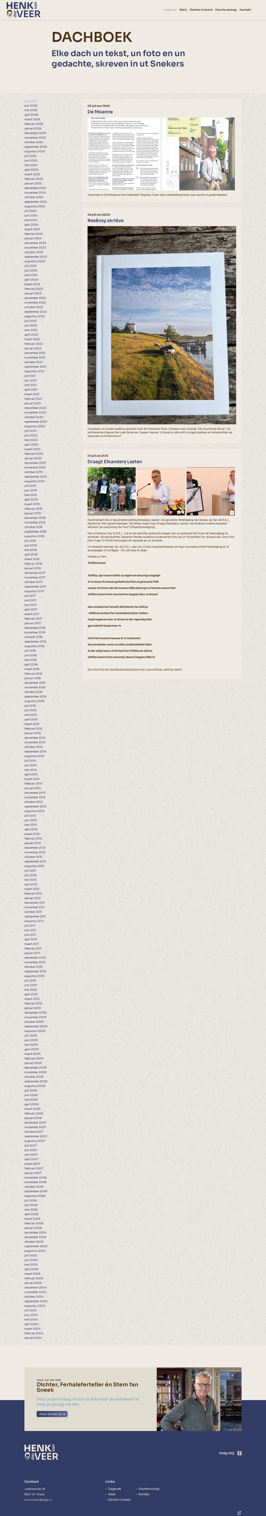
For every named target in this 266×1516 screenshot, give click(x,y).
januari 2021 (32, 403)
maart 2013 (31, 834)
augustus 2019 (34, 481)
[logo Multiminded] (239, 1513)
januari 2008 (33, 1118)
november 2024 (35, 192)
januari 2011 (32, 953)
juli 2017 (30, 596)
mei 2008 (31, 1099)
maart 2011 (31, 944)
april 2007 (31, 1159)
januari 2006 (33, 1228)
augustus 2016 (34, 646)
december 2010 (35, 957)
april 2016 (30, 664)
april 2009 (31, 1049)
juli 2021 (30, 376)
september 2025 (35, 147)
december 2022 (35, 298)
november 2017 (34, 577)
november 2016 (34, 632)
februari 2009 (33, 1058)
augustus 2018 (34, 536)
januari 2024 (33, 238)
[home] (24, 10)
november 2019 (34, 467)
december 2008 (35, 1067)
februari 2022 (33, 344)
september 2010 (35, 971)
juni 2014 (30, 765)
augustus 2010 (34, 976)
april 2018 (30, 554)
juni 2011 (30, 930)
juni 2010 (30, 985)
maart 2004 (32, 1329)
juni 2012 (30, 875)
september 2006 (35, 1191)
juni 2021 (30, 380)
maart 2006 (32, 1219)
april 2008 (31, 1104)
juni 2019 (30, 490)
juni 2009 (31, 1040)
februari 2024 (33, 234)
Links (110, 1482)
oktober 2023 (33, 252)
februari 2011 (33, 948)
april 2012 (30, 884)
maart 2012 (31, 889)
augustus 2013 (34, 811)
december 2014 (35, 738)
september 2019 (35, 476)
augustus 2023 (34, 261)
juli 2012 (30, 870)
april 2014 (31, 774)
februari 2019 (33, 509)
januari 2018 (32, 568)
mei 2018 (30, 550)
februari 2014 (33, 783)
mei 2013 (30, 825)
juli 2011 (29, 925)
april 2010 (31, 994)
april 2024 (31, 225)
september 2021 (35, 367)
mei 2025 (30, 165)
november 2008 (35, 1072)
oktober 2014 (33, 747)
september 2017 (35, 586)
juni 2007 (31, 1150)
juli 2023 (30, 266)
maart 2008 (32, 1109)
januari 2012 (32, 898)
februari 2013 (33, 838)
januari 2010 (32, 1008)
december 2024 (35, 188)
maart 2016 (31, 669)
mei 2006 (31, 1209)
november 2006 (35, 1182)
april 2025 (31, 170)
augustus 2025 (34, 151)
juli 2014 (30, 760)
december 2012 (34, 848)
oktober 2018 (33, 527)
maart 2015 (31, 724)
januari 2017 (32, 623)
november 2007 (35, 1127)
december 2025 (35, 133)
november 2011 (34, 907)
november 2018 (34, 522)
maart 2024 (32, 229)
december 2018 (34, 518)
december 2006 (35, 1177)
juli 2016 (30, 651)
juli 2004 (30, 1310)
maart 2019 (32, 504)
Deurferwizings (149, 1489)
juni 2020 (31, 435)
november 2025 (35, 137)
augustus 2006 (34, 1196)
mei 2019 (30, 495)
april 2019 (31, 499)
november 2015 (34, 687)
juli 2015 (30, 706)
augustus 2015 (34, 701)
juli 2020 (30, 431)
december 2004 (35, 1287)
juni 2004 (31, 1315)
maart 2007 (32, 1164)
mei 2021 (30, 385)
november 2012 (34, 852)
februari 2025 (33, 179)
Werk (112, 1494)
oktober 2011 (33, 912)
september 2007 (35, 1136)
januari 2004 (33, 1338)
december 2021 (34, 353)
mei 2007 (31, 1154)
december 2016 (34, 628)
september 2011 (35, 916)
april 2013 (30, 829)
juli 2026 (30, 101)
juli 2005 (30, 1255)
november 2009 (35, 1017)
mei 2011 (30, 935)
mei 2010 (30, 990)
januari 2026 (32, 128)
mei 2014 (30, 770)
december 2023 (35, 243)
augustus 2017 (34, 591)
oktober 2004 (34, 1296)
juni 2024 (30, 215)
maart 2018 (31, 559)
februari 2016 (33, 673)
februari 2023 (33, 289)
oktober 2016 (33, 637)
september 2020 (35, 421)
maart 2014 (32, 779)
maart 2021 (31, 394)
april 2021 (30, 389)
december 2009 (35, 1012)
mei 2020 (31, 440)
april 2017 (30, 609)
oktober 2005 (33, 1242)
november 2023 (35, 247)
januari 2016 (32, 678)
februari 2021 (33, 399)
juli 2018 (30, 541)
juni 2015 (30, 710)
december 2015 (34, 683)
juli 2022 (30, 321)
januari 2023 (32, 293)
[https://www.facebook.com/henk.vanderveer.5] (240, 1453)
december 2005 (35, 1232)
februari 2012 (33, 893)
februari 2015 (33, 728)
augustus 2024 (34, 206)
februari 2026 (33, 124)
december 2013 (34, 793)
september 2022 (35, 312)
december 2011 (34, 903)
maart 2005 (32, 1274)
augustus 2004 (34, 1306)
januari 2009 (33, 1063)
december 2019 (35, 463)
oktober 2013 (33, 802)
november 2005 (35, 1237)
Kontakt (144, 1494)
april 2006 (31, 1214)
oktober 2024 (33, 197)
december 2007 (35, 1122)
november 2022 (35, 302)
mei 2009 (31, 1045)
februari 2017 (33, 618)
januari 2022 (32, 348)
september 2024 (35, 202)
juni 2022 (30, 325)
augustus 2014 (34, 756)
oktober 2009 (34, 1022)
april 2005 (31, 1269)
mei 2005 (31, 1264)
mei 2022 (30, 330)
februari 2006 (33, 1223)
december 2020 (35, 408)
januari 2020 (33, 458)
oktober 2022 (33, 307)
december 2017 (34, 573)
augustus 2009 (34, 1031)
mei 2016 (30, 660)
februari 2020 (33, 454)
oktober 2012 (33, 857)
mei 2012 (30, 880)
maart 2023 (32, 284)
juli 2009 (30, 1035)
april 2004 (31, 1324)
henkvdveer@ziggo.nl (38, 1499)
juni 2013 (30, 820)
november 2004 (35, 1292)
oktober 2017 (33, 582)
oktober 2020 (33, 417)
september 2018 (35, 531)
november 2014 (34, 742)
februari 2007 (33, 1168)
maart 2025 (32, 174)
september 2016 (35, 641)
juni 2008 (31, 1095)
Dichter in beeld (119, 1499)
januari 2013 (32, 843)
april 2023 (31, 279)
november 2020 (35, 412)
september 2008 (35, 1081)
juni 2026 (30, 105)
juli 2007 (30, 1145)
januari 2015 (32, 733)
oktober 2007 (33, 1132)
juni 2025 (30, 160)
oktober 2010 (33, 967)
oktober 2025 (33, 142)
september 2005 (35, 1246)
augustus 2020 (34, 426)
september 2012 (35, 861)
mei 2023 (30, 275)
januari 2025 (32, 183)
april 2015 (30, 719)
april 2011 (30, 939)
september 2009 (36, 1026)
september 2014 (35, 751)
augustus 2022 (34, 316)
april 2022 (31, 334)
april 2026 (31, 115)
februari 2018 (33, 564)
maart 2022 (32, 339)
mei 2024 (30, 220)
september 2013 (35, 806)
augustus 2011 (34, 921)
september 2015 (35, 696)
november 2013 (34, 797)
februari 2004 (33, 1333)
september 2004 (36, 1301)
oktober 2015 (33, 692)
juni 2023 (30, 270)
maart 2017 (31, 614)
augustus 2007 (34, 1141)
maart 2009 (32, 1054)
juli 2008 (30, 1090)
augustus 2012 (34, 866)
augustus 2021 (34, 371)
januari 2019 (32, 513)
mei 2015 (30, 715)
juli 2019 (30, 486)
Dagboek (114, 1489)
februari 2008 (33, 1113)
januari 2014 (32, 788)
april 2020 (31, 444)
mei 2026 (30, 110)
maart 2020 (32, 449)
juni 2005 (31, 1260)
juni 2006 (31, 1205)
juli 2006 (30, 1200)
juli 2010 (30, 980)
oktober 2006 (33, 1187)
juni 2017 (30, 600)
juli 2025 (30, 156)
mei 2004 (31, 1319)
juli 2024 (30, 211)
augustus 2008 (34, 1086)
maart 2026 (32, 119)
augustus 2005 (34, 1251)
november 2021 (34, 357)
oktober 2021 (33, 362)
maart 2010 (32, 999)
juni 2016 (30, 655)
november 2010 (35, 962)
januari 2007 (33, 1173)
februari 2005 (33, 1278)
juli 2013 (30, 815)
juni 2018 (30, 545)
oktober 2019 (33, 472)
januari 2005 (33, 1283)
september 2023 (35, 257)
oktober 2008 (33, 1077)
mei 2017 (30, 605)
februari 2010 (33, 1003)
